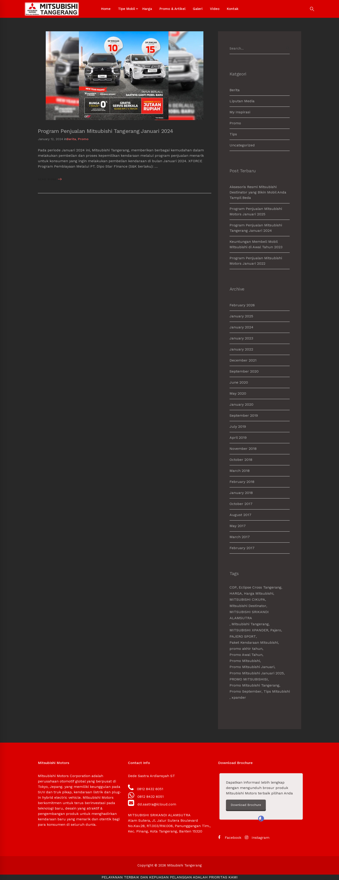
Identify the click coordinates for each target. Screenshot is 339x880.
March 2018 (240, 470)
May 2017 (238, 526)
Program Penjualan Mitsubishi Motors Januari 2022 (256, 261)
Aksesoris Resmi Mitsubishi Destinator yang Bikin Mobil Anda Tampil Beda (258, 192)
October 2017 (241, 504)
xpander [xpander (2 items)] (239, 697)
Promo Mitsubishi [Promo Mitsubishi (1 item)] (245, 661)
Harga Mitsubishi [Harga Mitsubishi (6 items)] (258, 593)
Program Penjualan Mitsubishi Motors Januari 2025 (256, 211)
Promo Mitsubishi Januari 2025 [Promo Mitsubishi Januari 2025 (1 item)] (257, 673)
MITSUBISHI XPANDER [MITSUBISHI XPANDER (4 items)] (249, 630)
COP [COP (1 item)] (233, 587)
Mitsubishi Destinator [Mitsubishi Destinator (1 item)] (248, 606)
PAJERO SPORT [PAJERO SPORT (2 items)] (243, 636)
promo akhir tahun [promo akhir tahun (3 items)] (246, 648)
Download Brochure (290, 805)
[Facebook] (229, 837)
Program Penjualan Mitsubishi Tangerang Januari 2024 (105, 131)
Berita (71, 139)
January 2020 (241, 404)
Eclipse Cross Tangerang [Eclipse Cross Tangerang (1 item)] (260, 587)
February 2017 (242, 548)
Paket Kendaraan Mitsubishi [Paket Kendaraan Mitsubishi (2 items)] (254, 642)
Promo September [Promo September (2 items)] (246, 691)
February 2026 (242, 305)
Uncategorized (242, 145)
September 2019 (244, 415)
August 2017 (240, 515)
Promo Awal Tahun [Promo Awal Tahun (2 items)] (246, 655)
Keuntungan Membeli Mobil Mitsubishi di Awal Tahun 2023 (256, 244)
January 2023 (241, 338)
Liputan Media (242, 101)
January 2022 (241, 349)
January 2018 (241, 493)
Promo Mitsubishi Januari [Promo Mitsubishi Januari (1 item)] (252, 667)
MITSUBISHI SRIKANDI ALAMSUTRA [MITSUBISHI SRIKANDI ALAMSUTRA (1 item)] (249, 615)
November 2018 (243, 448)
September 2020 (244, 371)
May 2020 (238, 393)
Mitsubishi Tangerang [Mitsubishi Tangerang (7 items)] (250, 624)
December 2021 (243, 360)
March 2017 (240, 537)
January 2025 (241, 316)
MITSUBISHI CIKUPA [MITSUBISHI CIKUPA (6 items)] (247, 599)
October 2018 (241, 459)
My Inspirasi (240, 112)
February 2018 (242, 482)
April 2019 (238, 437)
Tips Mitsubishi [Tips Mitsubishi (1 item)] (277, 691)
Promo (83, 139)
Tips (233, 134)
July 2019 (238, 426)
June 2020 (239, 382)
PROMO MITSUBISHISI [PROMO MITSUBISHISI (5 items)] (249, 679)
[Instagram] (257, 837)
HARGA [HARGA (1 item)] (236, 593)
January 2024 (241, 327)
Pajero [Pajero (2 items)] (275, 630)
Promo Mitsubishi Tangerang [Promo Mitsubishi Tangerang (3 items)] (254, 685)
